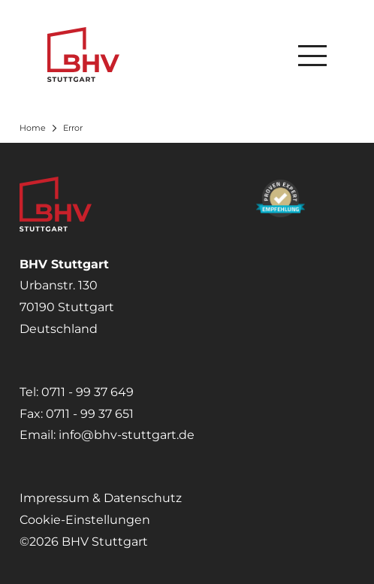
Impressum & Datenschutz (101, 498)
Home (33, 128)
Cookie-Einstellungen (85, 520)
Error (73, 128)
